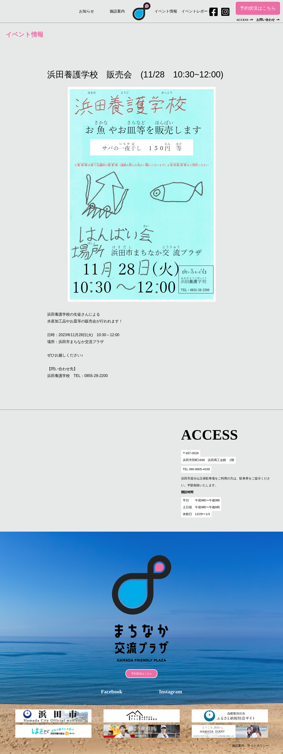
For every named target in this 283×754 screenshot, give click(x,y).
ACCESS (242, 19)
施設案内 (117, 11)
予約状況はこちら (258, 8)
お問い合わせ (265, 19)
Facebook (111, 692)
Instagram (170, 692)
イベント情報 (165, 11)
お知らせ (86, 11)
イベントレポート (196, 11)
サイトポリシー (258, 745)
